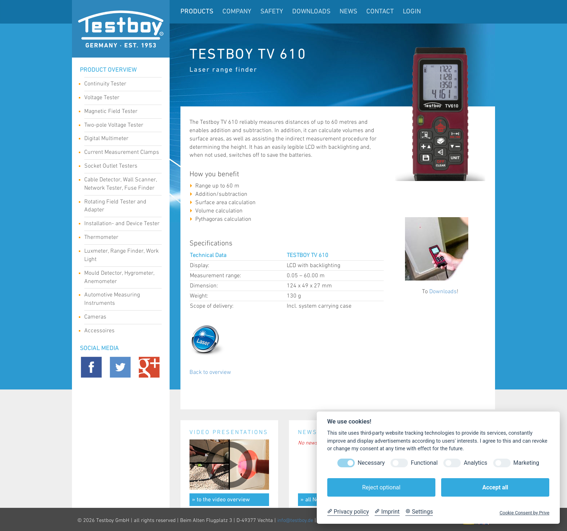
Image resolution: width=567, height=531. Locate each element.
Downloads (311, 12)
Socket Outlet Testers (120, 166)
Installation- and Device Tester (121, 224)
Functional (424, 462)
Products (196, 12)
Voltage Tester (120, 98)
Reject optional (381, 487)
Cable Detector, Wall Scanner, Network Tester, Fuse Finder (120, 184)
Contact (380, 12)
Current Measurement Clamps (121, 153)
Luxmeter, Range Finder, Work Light (121, 255)
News (348, 12)
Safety (271, 12)
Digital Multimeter (120, 139)
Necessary (371, 462)
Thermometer (120, 238)
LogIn (412, 12)
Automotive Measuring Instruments (120, 299)
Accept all (495, 487)
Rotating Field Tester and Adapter (120, 206)
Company (236, 12)
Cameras (120, 317)
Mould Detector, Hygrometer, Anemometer (120, 277)
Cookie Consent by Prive (524, 512)
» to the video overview (221, 499)
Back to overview (210, 372)
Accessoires (120, 331)
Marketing (526, 462)
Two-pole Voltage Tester (120, 126)
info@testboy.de (295, 520)
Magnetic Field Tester (120, 112)
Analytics (475, 462)
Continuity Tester (120, 84)
